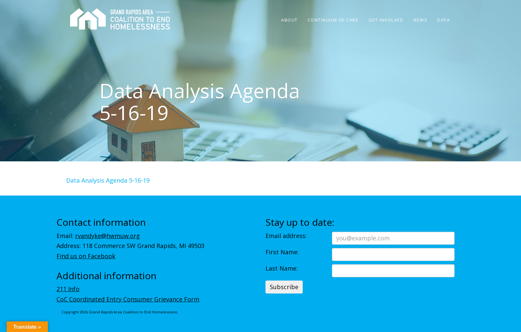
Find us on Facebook (85, 256)
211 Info (67, 289)
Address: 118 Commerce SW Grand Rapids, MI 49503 (130, 246)
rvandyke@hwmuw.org (107, 236)
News (420, 20)
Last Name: (281, 268)
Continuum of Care (333, 20)
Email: (98, 236)
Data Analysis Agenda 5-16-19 (108, 180)
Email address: (286, 236)
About (289, 20)
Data (443, 20)
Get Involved (385, 20)
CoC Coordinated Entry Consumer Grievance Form (127, 299)
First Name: (282, 252)
